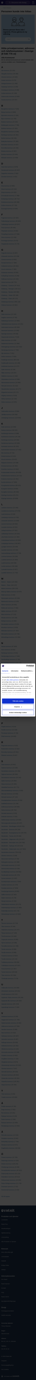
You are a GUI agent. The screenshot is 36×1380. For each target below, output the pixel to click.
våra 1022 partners (12, 680)
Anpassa (18, 706)
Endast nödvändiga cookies (18, 712)
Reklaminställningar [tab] (27, 671)
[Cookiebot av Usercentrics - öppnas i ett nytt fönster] (26, 666)
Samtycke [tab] (5, 671)
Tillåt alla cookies (18, 701)
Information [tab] (14, 671)
